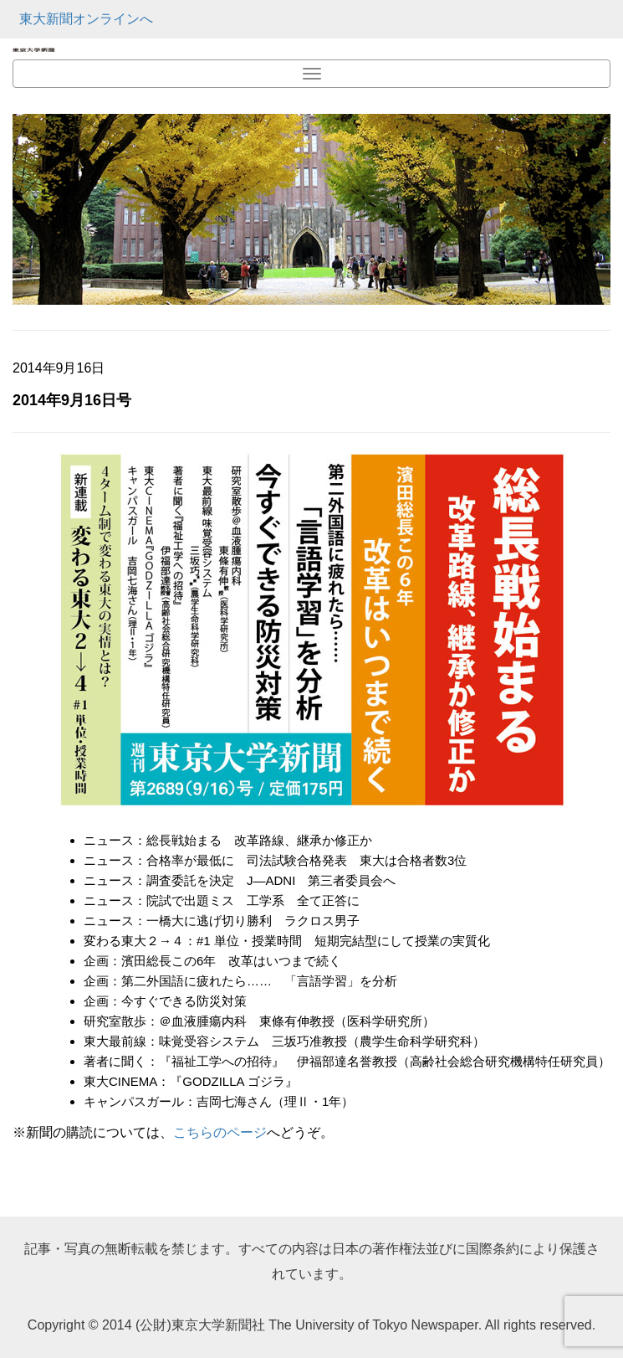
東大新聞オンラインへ (86, 19)
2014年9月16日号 (72, 400)
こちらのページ (220, 1132)
